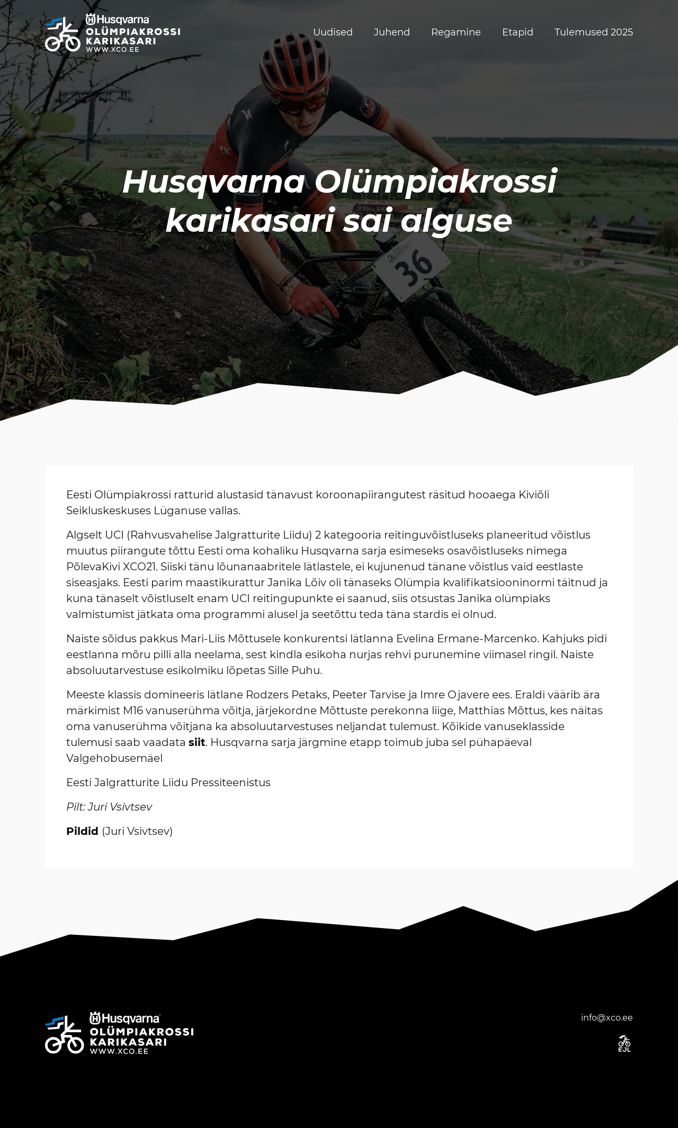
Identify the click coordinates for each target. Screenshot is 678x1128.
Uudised (333, 32)
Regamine (456, 32)
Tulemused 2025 (594, 32)
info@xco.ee (607, 1018)
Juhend (392, 32)
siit (197, 742)
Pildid (82, 831)
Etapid (517, 32)
